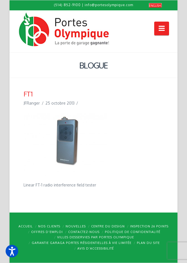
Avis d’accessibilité (95, 248)
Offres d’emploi (47, 232)
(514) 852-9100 (67, 5)
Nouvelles (76, 226)
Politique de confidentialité (132, 232)
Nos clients (49, 226)
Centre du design (108, 226)
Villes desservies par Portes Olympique (95, 237)
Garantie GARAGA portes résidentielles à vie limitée (81, 243)
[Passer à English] (155, 5)
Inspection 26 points (149, 226)
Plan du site (148, 243)
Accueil (26, 226)
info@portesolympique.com (109, 5)
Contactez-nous (84, 232)
